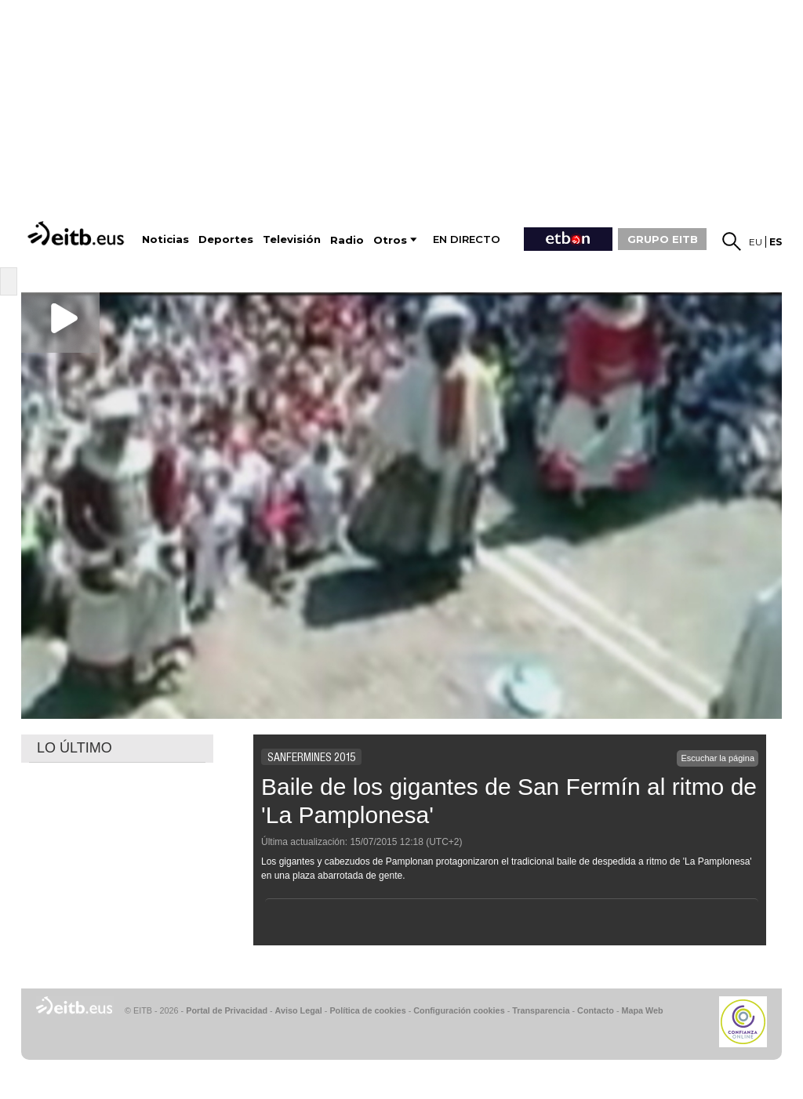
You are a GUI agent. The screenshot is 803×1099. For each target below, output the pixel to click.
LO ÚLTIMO (74, 748)
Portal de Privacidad (226, 1010)
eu (755, 242)
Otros (390, 240)
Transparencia (540, 1010)
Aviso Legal (298, 1010)
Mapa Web (642, 1010)
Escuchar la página (717, 758)
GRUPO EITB (662, 239)
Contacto (595, 1010)
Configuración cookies (458, 1010)
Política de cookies (367, 1010)
